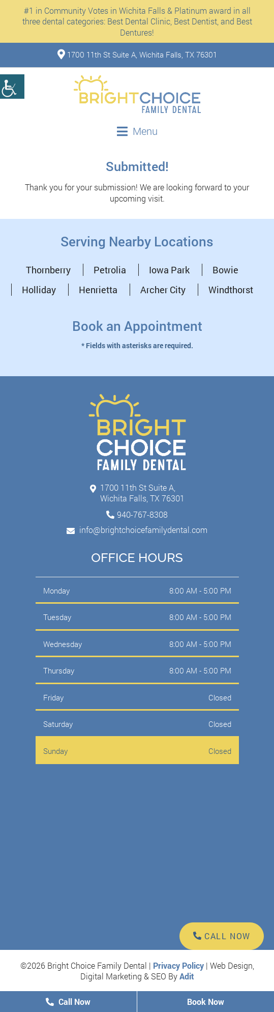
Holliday (39, 290)
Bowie (225, 270)
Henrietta (98, 290)
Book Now (205, 1001)
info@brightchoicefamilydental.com (137, 530)
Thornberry (48, 270)
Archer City (163, 290)
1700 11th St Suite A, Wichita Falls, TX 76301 (137, 54)
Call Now (68, 1001)
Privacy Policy (178, 965)
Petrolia (110, 270)
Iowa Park (169, 270)
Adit (186, 976)
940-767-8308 (142, 514)
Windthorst (230, 290)
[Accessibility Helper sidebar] (12, 86)
